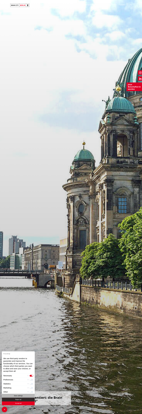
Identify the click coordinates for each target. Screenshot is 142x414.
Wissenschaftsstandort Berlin (85, 5)
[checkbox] (31, 376)
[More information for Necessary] (28, 376)
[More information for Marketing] (28, 388)
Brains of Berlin (104, 5)
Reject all (18, 399)
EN (131, 5)
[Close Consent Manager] (4, 409)
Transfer (122, 5)
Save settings (18, 395)
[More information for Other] (28, 392)
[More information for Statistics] (28, 384)
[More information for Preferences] (28, 380)
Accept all (18, 403)
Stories (114, 5)
